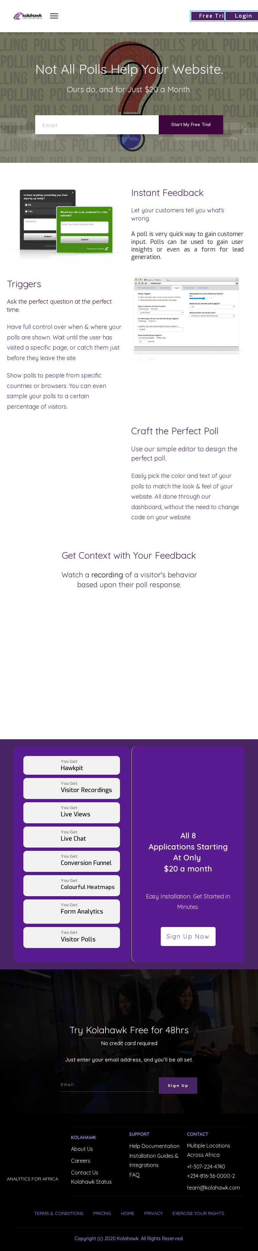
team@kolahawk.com (213, 1187)
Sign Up (178, 1085)
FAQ (134, 1175)
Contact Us (84, 1172)
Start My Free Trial (191, 124)
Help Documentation (154, 1146)
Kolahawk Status (91, 1181)
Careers (80, 1160)
